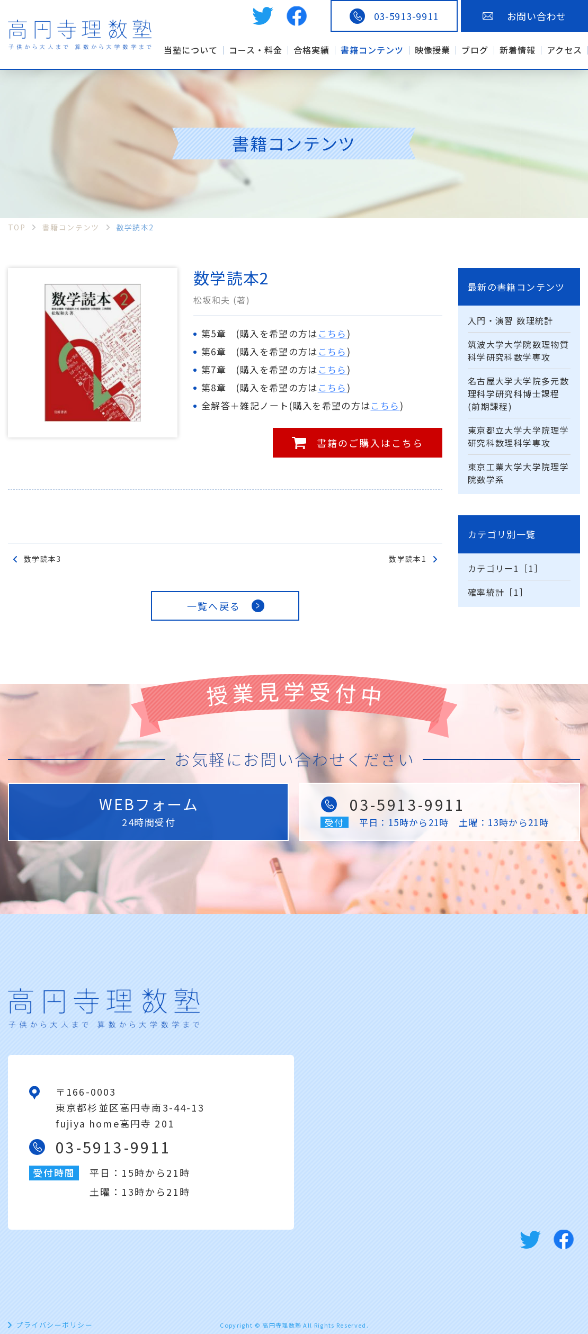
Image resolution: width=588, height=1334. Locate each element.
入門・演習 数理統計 (511, 320)
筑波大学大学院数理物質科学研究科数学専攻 (518, 350)
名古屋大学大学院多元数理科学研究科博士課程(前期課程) (518, 393)
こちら (332, 333)
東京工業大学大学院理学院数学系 (518, 473)
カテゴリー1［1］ (505, 568)
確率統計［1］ (498, 592)
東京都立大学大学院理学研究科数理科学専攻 (518, 436)
